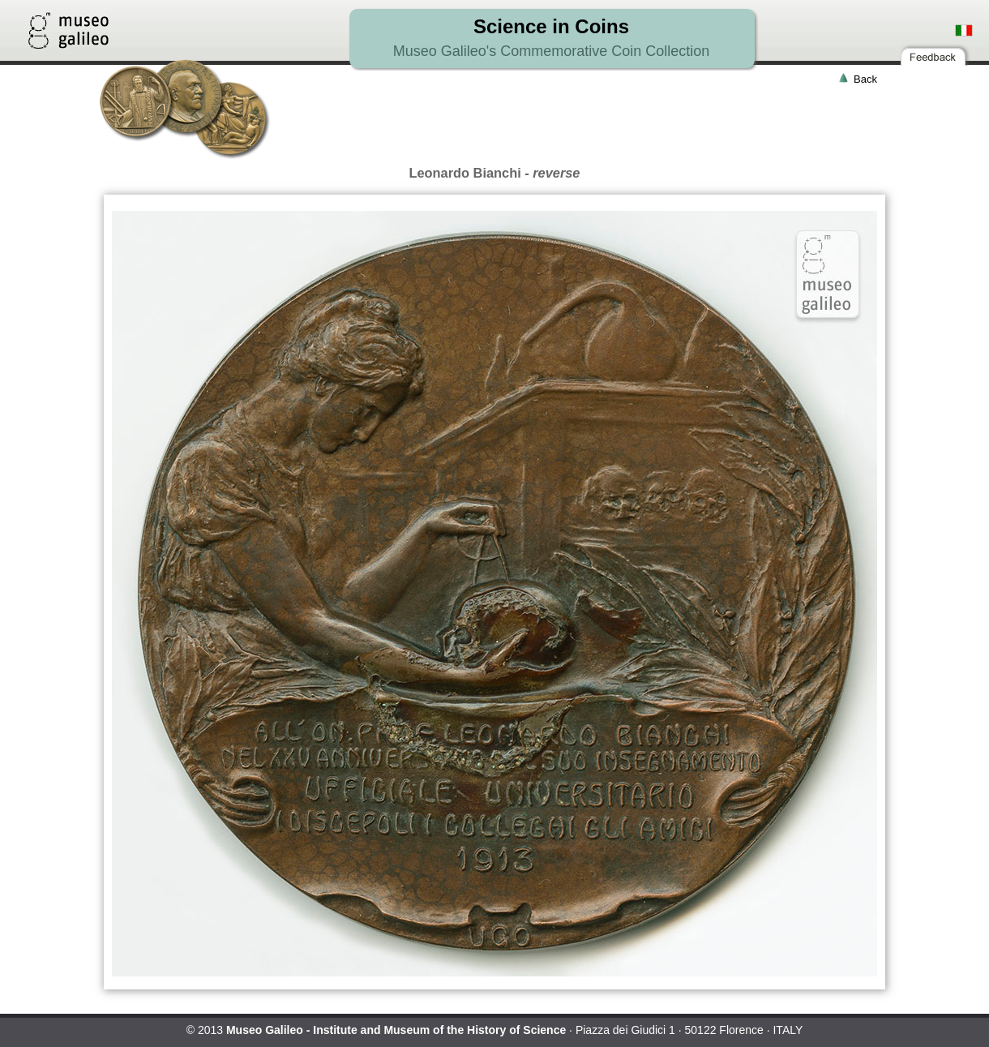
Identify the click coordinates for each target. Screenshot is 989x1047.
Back (865, 79)
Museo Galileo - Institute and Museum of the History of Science (396, 1029)
